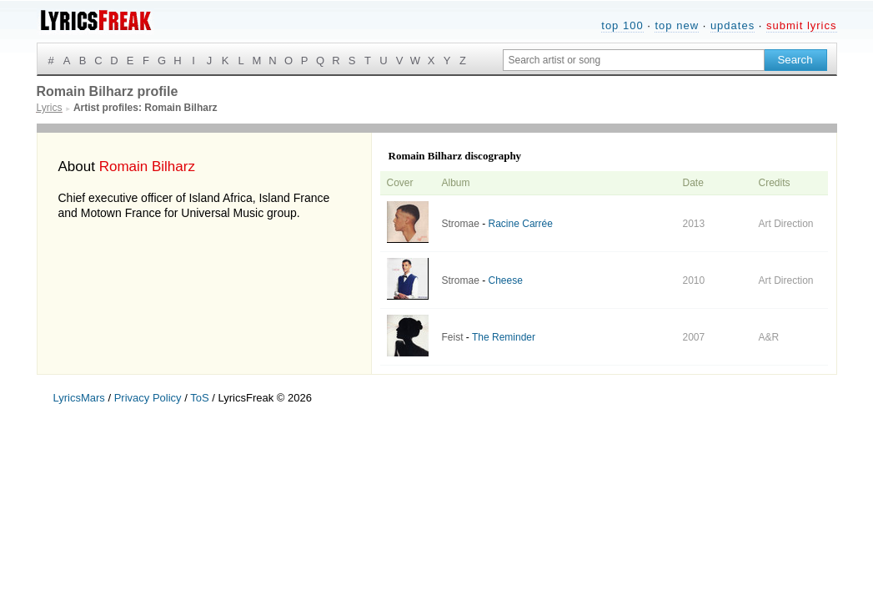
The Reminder (503, 337)
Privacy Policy (148, 397)
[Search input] (634, 60)
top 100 (622, 25)
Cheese (506, 280)
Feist (453, 337)
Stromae (460, 224)
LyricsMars (79, 397)
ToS (199, 397)
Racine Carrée (521, 224)
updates (732, 25)
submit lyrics (801, 25)
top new (677, 25)
